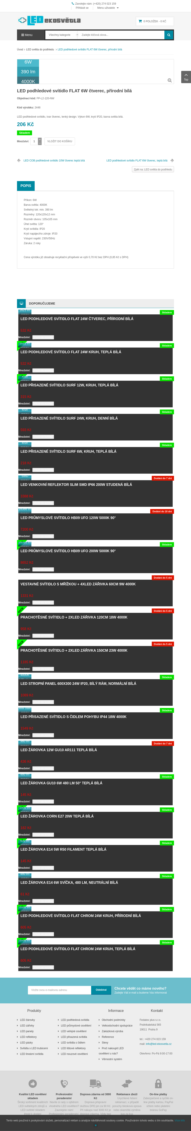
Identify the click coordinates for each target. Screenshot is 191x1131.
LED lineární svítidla (31, 1054)
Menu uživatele (106, 7)
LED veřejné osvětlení (74, 1031)
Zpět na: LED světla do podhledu (153, 169)
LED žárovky (27, 1019)
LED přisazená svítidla (74, 1036)
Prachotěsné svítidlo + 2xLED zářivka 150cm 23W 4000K (74, 650)
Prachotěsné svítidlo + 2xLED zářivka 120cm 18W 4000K (74, 617)
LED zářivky (27, 1025)
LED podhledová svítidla (75, 1019)
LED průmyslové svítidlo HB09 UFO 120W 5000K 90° (68, 518)
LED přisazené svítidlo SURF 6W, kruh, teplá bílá (68, 451)
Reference (108, 1036)
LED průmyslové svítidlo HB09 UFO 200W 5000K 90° (68, 551)
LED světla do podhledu (40, 49)
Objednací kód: (26, 98)
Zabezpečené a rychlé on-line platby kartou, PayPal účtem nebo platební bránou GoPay (158, 1095)
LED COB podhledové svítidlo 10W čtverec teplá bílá (54, 160)
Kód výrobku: (25, 107)
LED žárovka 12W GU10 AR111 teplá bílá (58, 750)
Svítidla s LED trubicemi (34, 1048)
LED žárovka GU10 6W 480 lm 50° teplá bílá (61, 783)
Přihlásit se (82, 7)
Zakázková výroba (112, 1031)
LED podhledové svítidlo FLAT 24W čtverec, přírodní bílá (76, 319)
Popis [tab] (25, 186)
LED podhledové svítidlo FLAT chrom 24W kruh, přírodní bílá (80, 916)
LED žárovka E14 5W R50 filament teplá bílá (63, 849)
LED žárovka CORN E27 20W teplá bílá (57, 816)
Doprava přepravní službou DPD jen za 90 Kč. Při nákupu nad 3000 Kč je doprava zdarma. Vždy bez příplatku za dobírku (95, 1098)
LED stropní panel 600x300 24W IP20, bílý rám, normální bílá (78, 683)
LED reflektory (28, 1036)
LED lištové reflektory (73, 1048)
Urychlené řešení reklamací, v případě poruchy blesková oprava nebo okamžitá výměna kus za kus (127, 1097)
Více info (180, 1120)
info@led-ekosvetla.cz (159, 1043)
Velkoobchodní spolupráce (117, 1025)
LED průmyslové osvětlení (76, 1025)
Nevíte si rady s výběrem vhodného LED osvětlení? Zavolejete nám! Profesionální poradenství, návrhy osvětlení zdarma (64, 1098)
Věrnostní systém (112, 1059)
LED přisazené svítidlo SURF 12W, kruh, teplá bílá (69, 385)
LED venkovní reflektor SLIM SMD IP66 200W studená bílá (76, 485)
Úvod (20, 49)
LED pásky (26, 1042)
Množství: (23, 141)
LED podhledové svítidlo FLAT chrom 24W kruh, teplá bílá (77, 949)
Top (186, 76)
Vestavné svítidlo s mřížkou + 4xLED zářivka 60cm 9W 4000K (78, 584)
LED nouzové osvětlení (74, 1054)
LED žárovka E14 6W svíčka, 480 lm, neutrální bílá (69, 882)
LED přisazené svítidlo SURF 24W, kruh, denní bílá (69, 418)
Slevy (105, 1042)
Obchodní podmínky (113, 1019)
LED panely (27, 1031)
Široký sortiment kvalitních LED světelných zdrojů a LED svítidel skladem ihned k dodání (32, 1097)
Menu (26, 35)
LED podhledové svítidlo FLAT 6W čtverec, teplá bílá (136, 160)
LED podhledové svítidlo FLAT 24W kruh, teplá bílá (70, 352)
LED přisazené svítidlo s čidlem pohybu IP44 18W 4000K (73, 717)
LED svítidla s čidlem (73, 1042)
